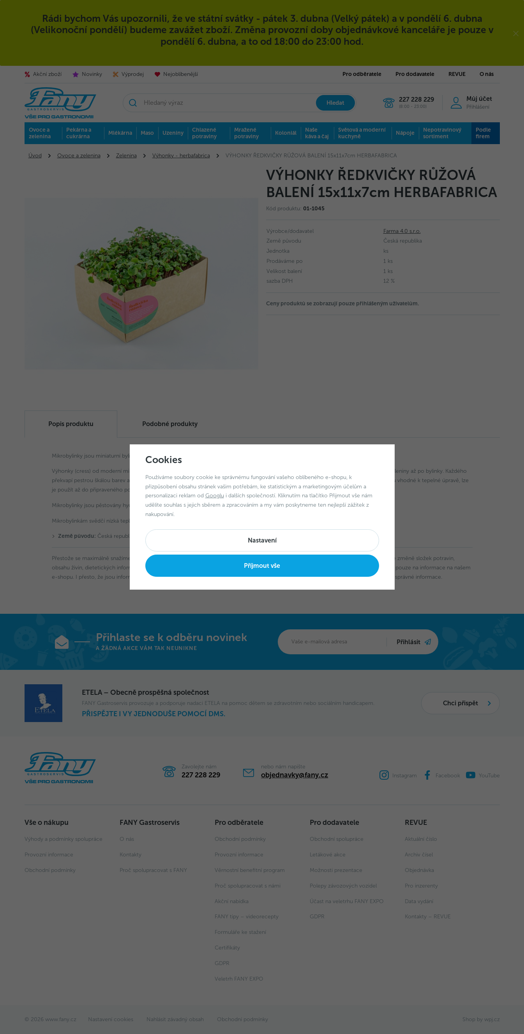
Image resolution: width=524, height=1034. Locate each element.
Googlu (214, 496)
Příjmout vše (262, 565)
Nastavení (262, 540)
